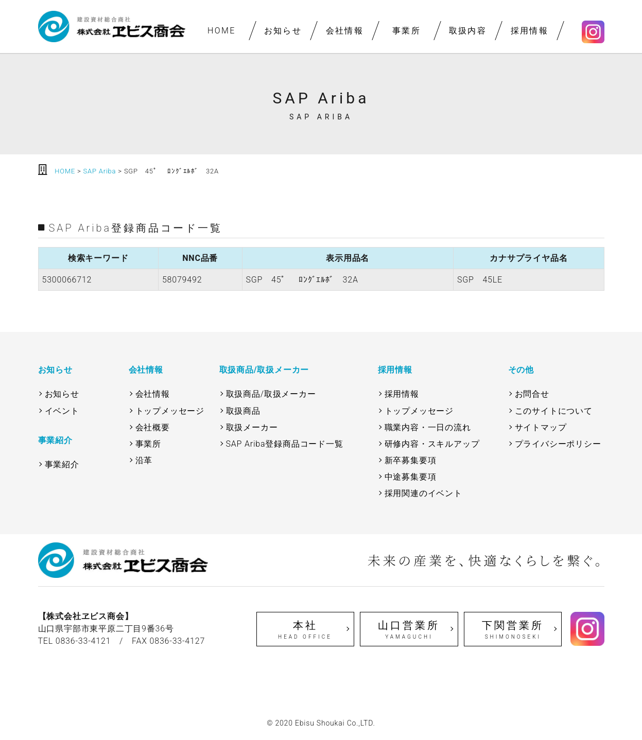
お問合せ (532, 394)
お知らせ (283, 31)
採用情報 (529, 31)
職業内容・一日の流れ (428, 427)
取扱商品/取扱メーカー (271, 394)
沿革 (144, 460)
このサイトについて (554, 411)
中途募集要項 (411, 477)
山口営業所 (408, 630)
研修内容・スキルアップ (432, 444)
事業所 (406, 31)
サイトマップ (541, 427)
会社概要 (152, 427)
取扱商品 (243, 411)
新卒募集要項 (411, 460)
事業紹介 (62, 464)
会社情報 (344, 31)
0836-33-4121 (83, 641)
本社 (305, 630)
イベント (62, 411)
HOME (221, 31)
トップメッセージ (169, 411)
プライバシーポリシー (558, 444)
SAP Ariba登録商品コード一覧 (284, 444)
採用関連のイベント (423, 493)
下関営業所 (512, 630)
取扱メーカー (252, 427)
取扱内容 (468, 31)
